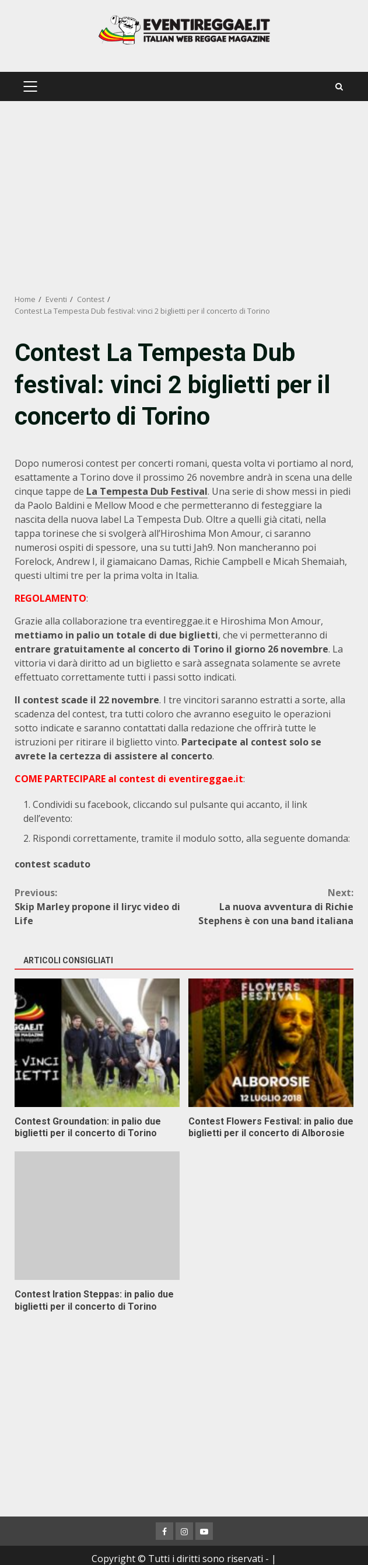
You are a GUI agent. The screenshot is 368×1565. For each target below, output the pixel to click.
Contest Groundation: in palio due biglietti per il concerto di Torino (97, 1042)
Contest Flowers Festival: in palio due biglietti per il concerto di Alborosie (270, 1042)
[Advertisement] (184, 197)
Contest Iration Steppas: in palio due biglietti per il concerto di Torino (97, 1215)
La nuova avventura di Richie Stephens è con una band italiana (269, 906)
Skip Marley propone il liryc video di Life (99, 906)
